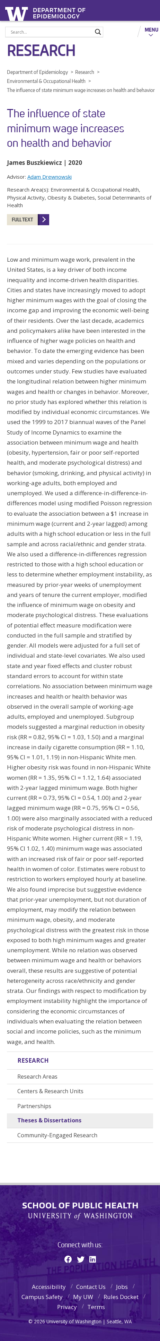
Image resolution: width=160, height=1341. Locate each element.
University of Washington (17, 13)
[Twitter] (81, 1259)
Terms (96, 1307)
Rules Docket (121, 1297)
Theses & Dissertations (49, 1120)
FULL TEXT (22, 219)
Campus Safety (42, 1297)
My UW (83, 1297)
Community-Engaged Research (57, 1135)
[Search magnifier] (98, 32)
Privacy (67, 1307)
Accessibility (49, 1287)
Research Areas (37, 1076)
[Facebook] (68, 1259)
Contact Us (91, 1287)
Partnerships (34, 1106)
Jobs (122, 1287)
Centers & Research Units (50, 1091)
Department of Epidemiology (59, 11)
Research (33, 1060)
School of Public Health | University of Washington (80, 1211)
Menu (151, 29)
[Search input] (51, 32)
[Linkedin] (92, 1259)
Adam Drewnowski (49, 176)
